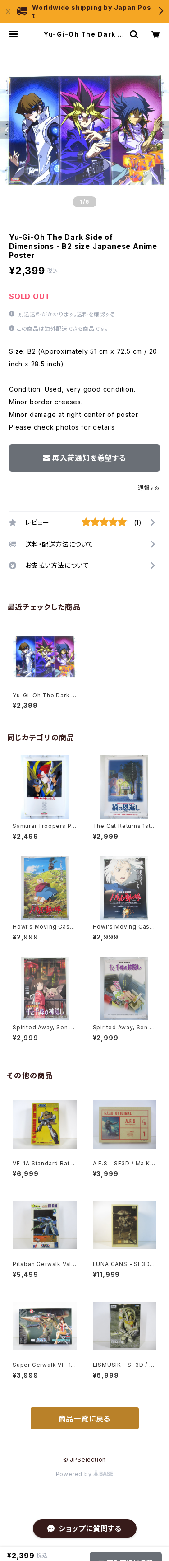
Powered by (85, 1474)
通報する (149, 487)
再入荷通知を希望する (84, 458)
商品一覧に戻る (85, 1418)
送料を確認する (96, 314)
